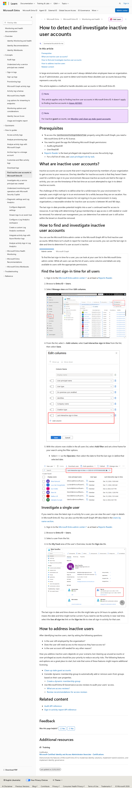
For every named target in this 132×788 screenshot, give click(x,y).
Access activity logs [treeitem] (15, 135)
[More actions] (125, 19)
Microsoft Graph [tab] (62, 251)
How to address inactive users (53, 63)
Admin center (122, 10)
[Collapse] (31, 17)
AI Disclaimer (7, 786)
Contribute (45, 786)
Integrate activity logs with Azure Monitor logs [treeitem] (19, 237)
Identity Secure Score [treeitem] (15, 116)
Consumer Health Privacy (73, 786)
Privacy (55, 786)
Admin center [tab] (46, 251)
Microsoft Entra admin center (72, 277)
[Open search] (119, 3)
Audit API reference (53, 706)
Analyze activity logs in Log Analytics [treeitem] (20, 245)
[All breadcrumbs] (41, 19)
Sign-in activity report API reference (60, 709)
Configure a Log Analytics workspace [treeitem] (19, 221)
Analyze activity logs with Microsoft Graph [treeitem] (17, 146)
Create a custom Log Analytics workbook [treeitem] (17, 229)
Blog (34, 786)
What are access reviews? (58, 688)
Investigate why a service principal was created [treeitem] (17, 182)
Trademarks (105, 786)
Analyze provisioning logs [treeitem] (17, 139)
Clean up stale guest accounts (57, 670)
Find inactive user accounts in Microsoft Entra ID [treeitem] (19, 174)
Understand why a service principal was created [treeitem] (17, 66)
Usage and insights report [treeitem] (17, 120)
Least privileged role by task (81, 156)
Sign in (126, 3)
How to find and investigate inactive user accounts (61, 60)
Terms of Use (93, 786)
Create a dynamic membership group (63, 681)
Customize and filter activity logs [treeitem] (18, 161)
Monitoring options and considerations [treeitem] (16, 110)
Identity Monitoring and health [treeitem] (19, 41)
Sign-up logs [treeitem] (12, 77)
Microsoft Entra (53, 19)
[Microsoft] (4, 3)
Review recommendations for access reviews (67, 692)
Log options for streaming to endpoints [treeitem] (18, 102)
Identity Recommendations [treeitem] (17, 45)
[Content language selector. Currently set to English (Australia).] (12, 780)
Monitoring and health (91, 19)
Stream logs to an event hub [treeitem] (20, 215)
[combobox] (17, 23)
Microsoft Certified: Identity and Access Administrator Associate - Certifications (71, 754)
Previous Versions (22, 786)
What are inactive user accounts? (55, 56)
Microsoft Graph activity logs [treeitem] (18, 86)
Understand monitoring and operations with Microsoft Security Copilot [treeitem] (18, 191)
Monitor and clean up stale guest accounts (91, 118)
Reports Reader (51, 153)
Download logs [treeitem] (13, 168)
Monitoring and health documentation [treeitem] (14, 30)
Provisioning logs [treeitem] (14, 81)
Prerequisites (47, 53)
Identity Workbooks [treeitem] (15, 50)
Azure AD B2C (75, 103)
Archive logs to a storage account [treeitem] (17, 154)
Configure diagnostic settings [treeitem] (17, 208)
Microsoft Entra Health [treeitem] (16, 95)
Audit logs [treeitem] (11, 59)
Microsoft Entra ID (70, 19)
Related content (48, 67)
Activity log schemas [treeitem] (15, 91)
